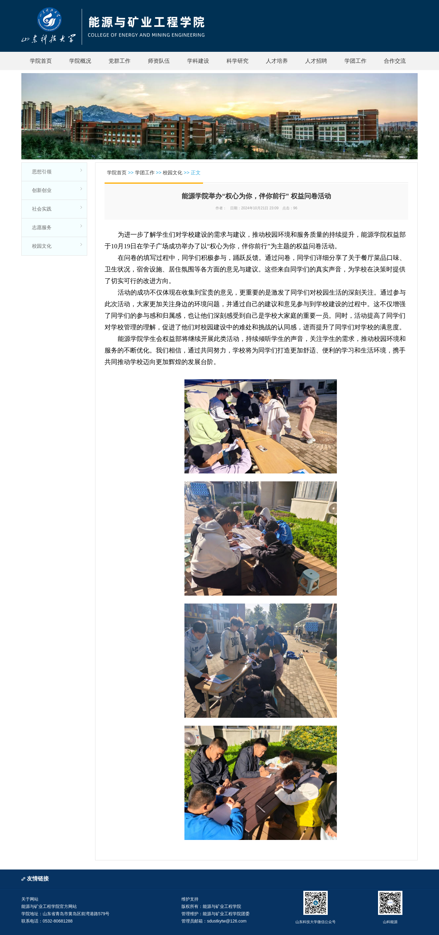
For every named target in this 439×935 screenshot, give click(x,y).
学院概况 (80, 61)
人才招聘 (316, 61)
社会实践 (42, 208)
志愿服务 (42, 227)
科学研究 (237, 61)
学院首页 (41, 61)
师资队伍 (159, 61)
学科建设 (198, 61)
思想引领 (42, 171)
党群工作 (119, 61)
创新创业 (42, 190)
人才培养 (277, 61)
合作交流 (395, 61)
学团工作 (355, 61)
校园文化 (42, 246)
